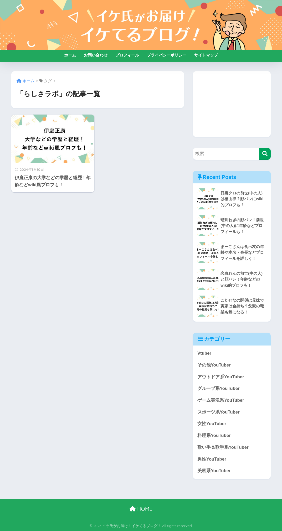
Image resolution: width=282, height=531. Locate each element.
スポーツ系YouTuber (218, 412)
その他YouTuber (214, 365)
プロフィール (127, 55)
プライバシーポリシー (166, 55)
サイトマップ (206, 55)
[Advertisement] (232, 104)
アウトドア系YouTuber (220, 376)
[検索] (265, 154)
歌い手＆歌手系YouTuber (223, 447)
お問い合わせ (95, 55)
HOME (141, 509)
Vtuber (204, 353)
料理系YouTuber (214, 435)
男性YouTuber (211, 459)
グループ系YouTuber (218, 388)
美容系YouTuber (214, 470)
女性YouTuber (211, 423)
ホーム (70, 55)
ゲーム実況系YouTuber (220, 400)
